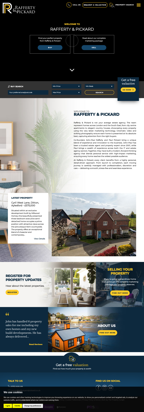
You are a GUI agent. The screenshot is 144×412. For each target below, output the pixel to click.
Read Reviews (35, 344)
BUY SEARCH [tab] (15, 86)
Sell (94, 48)
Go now (128, 90)
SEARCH (99, 93)
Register (12, 292)
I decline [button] (17, 406)
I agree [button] (7, 406)
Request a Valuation (95, 5)
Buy (50, 48)
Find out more (107, 333)
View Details (39, 239)
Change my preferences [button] (32, 406)
